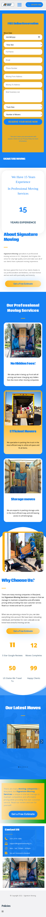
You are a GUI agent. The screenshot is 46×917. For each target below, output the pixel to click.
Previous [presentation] (4, 742)
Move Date (23, 36)
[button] (19, 767)
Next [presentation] (42, 742)
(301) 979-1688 (15, 838)
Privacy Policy (27, 139)
